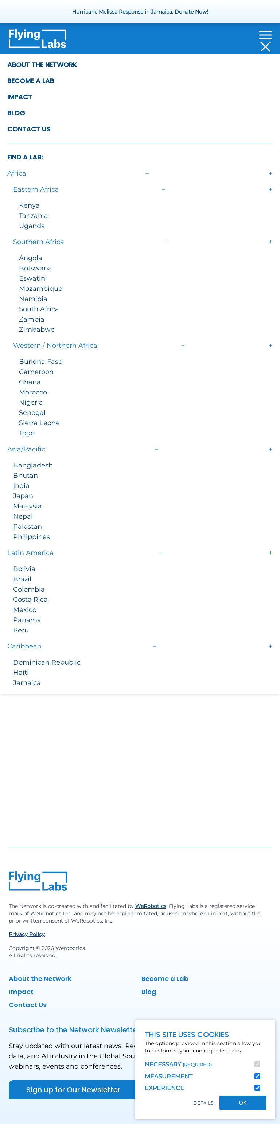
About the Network (42, 64)
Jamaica (27, 683)
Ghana (30, 382)
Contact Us (28, 129)
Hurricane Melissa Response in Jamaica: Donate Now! (140, 11)
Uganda (32, 226)
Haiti (21, 673)
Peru (21, 630)
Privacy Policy (27, 934)
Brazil (22, 579)
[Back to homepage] (37, 41)
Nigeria (31, 403)
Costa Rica (30, 600)
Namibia (33, 299)
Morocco (33, 392)
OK (242, 1102)
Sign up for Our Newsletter (73, 1090)
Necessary (178, 1064)
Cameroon (36, 372)
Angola (30, 258)
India (21, 486)
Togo (27, 433)
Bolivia (24, 569)
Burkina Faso (40, 362)
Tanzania (33, 216)
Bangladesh (33, 465)
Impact (19, 96)
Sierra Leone (39, 423)
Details (203, 1103)
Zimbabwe (37, 330)
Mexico (24, 610)
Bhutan (25, 475)
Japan (23, 496)
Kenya (29, 205)
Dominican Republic (47, 662)
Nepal (23, 516)
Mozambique (40, 289)
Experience (164, 1088)
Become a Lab (30, 80)
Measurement (168, 1076)
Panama (27, 620)
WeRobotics (150, 906)
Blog (16, 113)
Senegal (32, 413)
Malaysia (27, 506)
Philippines (31, 537)
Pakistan (27, 527)
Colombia (29, 589)
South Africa (39, 309)
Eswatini (33, 278)
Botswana (35, 268)
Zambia (31, 319)
